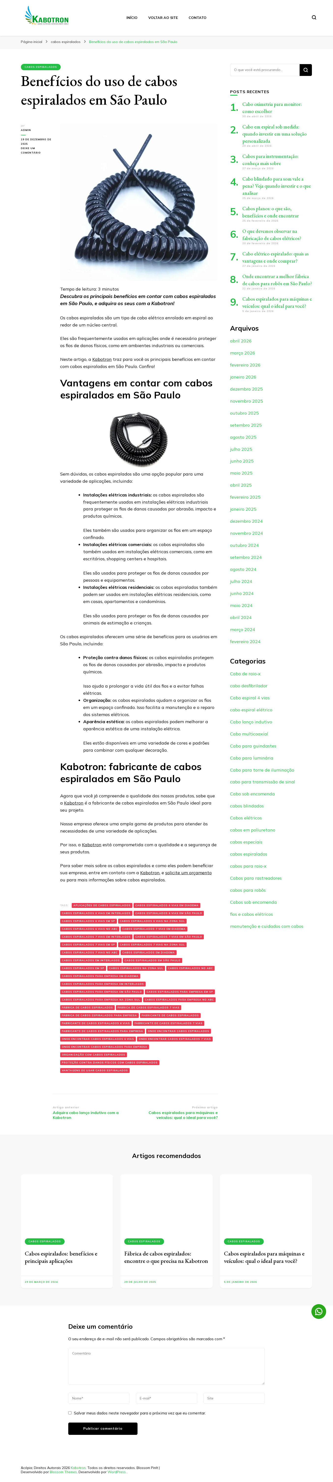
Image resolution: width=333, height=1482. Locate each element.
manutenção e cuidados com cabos (266, 926)
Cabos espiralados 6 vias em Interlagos (96, 913)
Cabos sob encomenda (253, 902)
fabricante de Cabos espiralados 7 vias (169, 1023)
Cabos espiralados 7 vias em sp (88, 944)
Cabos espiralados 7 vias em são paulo (168, 936)
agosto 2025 (243, 437)
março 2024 (242, 629)
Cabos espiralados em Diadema (148, 952)
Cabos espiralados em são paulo (152, 960)
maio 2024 (241, 605)
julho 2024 (241, 581)
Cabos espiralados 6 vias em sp (88, 921)
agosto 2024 (243, 569)
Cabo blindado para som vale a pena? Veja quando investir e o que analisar (276, 186)
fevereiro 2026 (245, 365)
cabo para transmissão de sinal (262, 782)
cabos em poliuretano (252, 830)
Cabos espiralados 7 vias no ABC (90, 952)
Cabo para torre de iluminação (262, 770)
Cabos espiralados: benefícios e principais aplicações (61, 1257)
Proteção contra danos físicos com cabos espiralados (110, 1062)
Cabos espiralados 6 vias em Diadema (167, 905)
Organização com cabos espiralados (93, 1054)
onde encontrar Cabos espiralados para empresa (104, 1046)
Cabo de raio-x (245, 674)
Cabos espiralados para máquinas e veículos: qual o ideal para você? (264, 1257)
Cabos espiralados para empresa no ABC (179, 999)
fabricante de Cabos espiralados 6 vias (96, 1023)
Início (132, 17)
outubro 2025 (244, 413)
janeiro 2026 (243, 377)
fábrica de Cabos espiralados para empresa (99, 1015)
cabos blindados (247, 806)
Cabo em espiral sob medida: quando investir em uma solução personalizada (274, 134)
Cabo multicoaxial (249, 734)
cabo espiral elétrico (251, 710)
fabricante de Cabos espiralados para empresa (102, 1031)
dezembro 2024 (246, 521)
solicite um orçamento (188, 872)
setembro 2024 (246, 557)
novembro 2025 (246, 401)
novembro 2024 (246, 533)
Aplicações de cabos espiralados (102, 905)
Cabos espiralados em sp (83, 968)
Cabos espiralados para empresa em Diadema (100, 976)
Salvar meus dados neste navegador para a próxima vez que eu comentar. (140, 1413)
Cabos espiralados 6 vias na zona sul (152, 921)
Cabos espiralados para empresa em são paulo (102, 991)
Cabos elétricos (246, 818)
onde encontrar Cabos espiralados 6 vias (98, 1039)
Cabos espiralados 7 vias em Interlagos (96, 936)
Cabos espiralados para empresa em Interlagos (103, 984)
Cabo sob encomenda (252, 794)
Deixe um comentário (37, 151)
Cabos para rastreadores (256, 878)
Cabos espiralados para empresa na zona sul (101, 999)
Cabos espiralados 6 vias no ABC (90, 929)
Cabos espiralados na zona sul (136, 968)
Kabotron (102, 359)
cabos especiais (246, 842)
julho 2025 (241, 449)
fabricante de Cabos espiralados (170, 1015)
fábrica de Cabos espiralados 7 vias (149, 1007)
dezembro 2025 (246, 389)
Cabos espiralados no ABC (190, 968)
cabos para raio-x (248, 866)
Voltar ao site (163, 17)
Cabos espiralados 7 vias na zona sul (152, 944)
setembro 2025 (246, 425)
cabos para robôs (248, 890)
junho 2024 (242, 593)
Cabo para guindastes (253, 746)
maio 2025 (241, 473)
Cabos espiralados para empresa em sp (180, 991)
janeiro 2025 (243, 509)
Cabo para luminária (251, 758)
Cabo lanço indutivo (251, 722)
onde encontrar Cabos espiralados (178, 1031)
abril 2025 (241, 485)
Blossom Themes (63, 1472)
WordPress (117, 1472)
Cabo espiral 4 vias (250, 698)
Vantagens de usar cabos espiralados (95, 1070)
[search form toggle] (314, 17)
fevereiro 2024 (245, 641)
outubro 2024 (244, 545)
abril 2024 (241, 617)
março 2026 (242, 353)
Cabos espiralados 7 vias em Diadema (154, 929)
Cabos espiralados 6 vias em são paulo (168, 913)
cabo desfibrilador (248, 686)
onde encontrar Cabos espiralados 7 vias (175, 1039)
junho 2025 (242, 461)
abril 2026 (241, 341)
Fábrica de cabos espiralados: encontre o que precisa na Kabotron (166, 1257)
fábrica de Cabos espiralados (87, 1007)
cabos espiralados (41, 67)
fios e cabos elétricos (251, 914)
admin (26, 130)
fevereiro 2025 (245, 497)
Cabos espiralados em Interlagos (91, 960)
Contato (198, 17)
